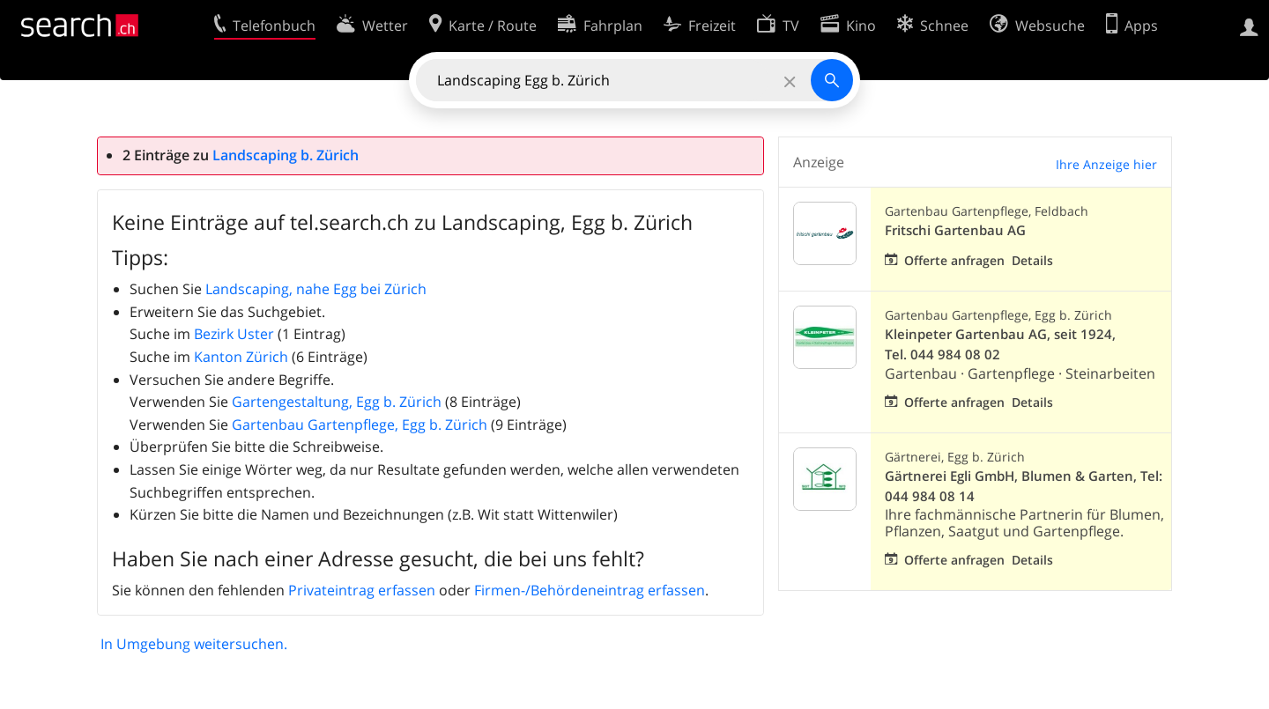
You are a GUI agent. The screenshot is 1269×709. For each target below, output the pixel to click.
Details (1032, 260)
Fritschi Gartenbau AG (955, 230)
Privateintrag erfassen (361, 590)
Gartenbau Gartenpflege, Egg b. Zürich (359, 424)
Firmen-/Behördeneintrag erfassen (589, 590)
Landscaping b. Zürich (285, 155)
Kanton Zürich (241, 356)
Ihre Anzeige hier (1106, 164)
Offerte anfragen (954, 260)
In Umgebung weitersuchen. (193, 644)
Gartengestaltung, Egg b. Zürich (337, 401)
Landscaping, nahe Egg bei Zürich (316, 289)
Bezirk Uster (234, 333)
